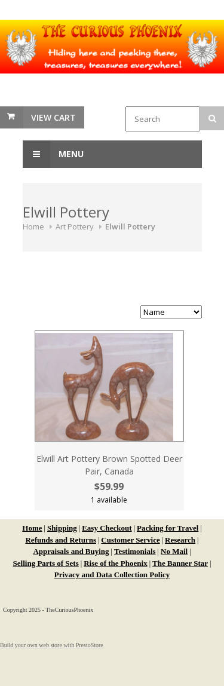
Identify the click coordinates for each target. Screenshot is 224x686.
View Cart (53, 117)
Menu (53, 154)
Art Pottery (75, 226)
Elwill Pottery (130, 226)
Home (33, 226)
